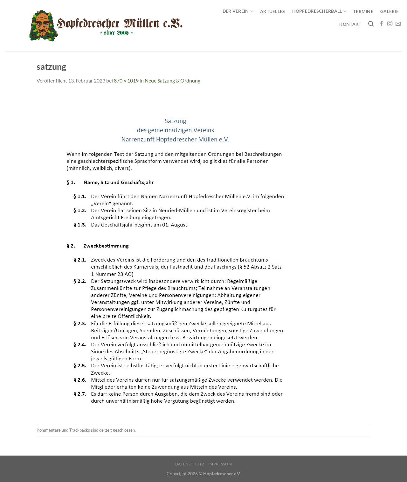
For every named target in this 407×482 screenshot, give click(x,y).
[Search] (371, 24)
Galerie (389, 11)
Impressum (220, 464)
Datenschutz (189, 464)
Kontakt (350, 24)
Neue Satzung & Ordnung (172, 80)
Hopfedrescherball (319, 11)
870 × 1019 (126, 80)
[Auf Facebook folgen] (381, 24)
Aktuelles (272, 11)
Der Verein (238, 11)
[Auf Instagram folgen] (389, 24)
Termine (363, 11)
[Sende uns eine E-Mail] (398, 24)
